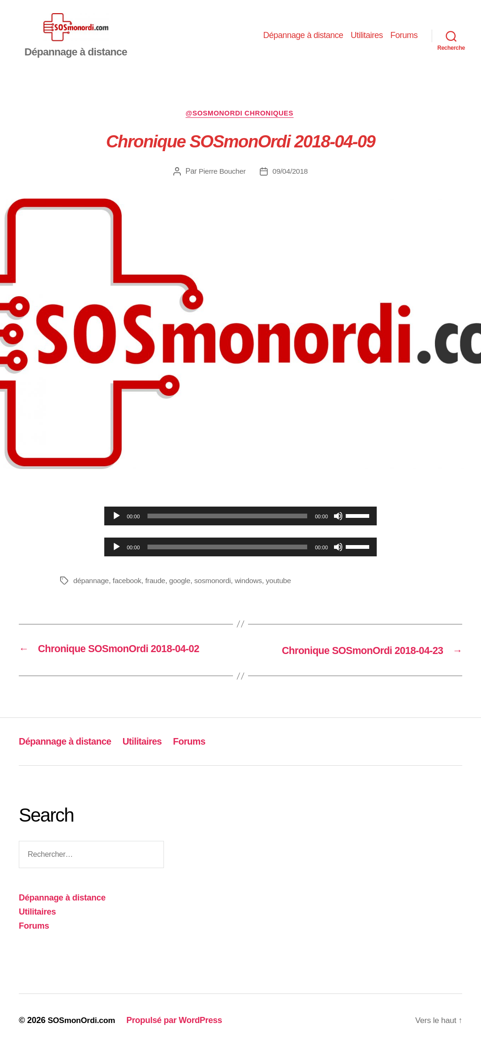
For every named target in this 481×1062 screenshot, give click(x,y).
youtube (283, 596)
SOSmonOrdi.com (82, 1035)
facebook (128, 596)
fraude (157, 596)
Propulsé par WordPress (178, 1035)
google (182, 596)
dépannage (91, 596)
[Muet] (338, 531)
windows (252, 596)
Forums (404, 42)
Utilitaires (366, 42)
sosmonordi (216, 596)
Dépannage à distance (303, 42)
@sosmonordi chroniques (240, 128)
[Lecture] (116, 531)
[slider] (227, 531)
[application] (240, 531)
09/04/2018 (290, 186)
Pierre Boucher (221, 186)
